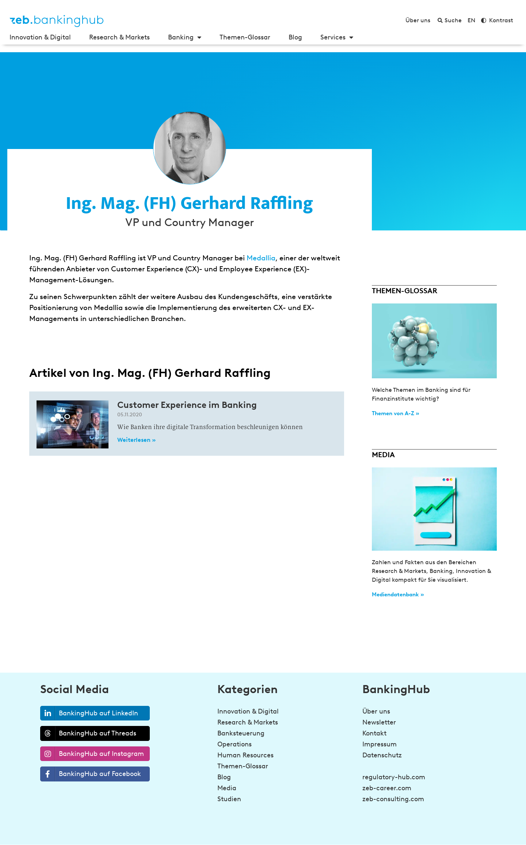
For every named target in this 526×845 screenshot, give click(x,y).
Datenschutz (382, 755)
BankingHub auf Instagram (92, 754)
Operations (234, 744)
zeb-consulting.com (393, 799)
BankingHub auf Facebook (91, 774)
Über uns (376, 711)
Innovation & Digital (40, 37)
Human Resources (245, 755)
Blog (295, 37)
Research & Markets (119, 37)
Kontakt (374, 733)
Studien (229, 799)
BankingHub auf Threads (88, 733)
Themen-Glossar (245, 37)
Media (226, 788)
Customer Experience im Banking (187, 404)
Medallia (261, 257)
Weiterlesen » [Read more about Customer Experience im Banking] (136, 439)
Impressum (379, 744)
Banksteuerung (240, 733)
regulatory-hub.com (393, 777)
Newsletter (379, 722)
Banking (184, 37)
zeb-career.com (386, 788)
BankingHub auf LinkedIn (89, 713)
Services (336, 37)
